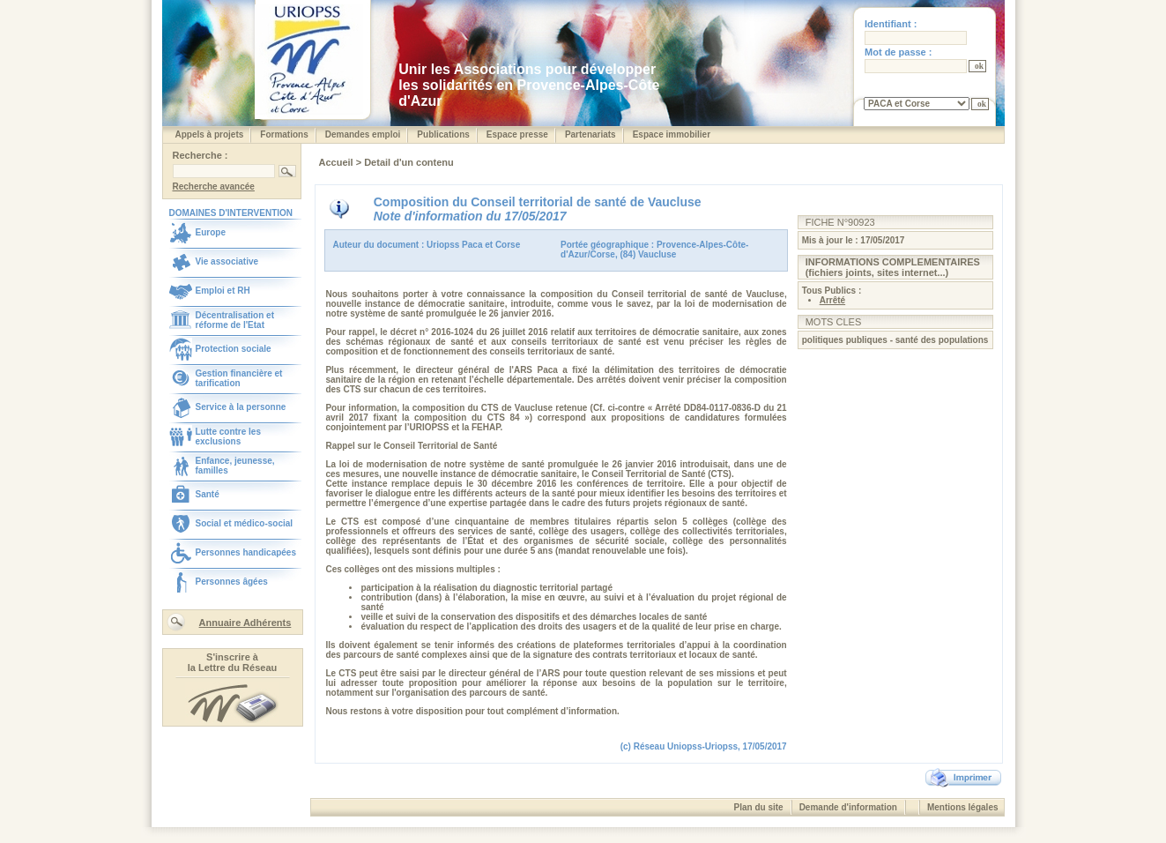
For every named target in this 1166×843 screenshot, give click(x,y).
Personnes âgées (232, 581)
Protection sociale (233, 349)
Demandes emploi (363, 134)
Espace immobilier (671, 134)
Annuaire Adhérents (245, 622)
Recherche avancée (214, 186)
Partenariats (590, 134)
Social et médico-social (244, 523)
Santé (207, 494)
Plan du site (759, 807)
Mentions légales (963, 807)
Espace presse (517, 134)
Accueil (337, 162)
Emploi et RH (223, 290)
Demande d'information (848, 807)
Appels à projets (209, 134)
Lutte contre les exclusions (228, 436)
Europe (211, 232)
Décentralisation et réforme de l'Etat (235, 320)
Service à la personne (241, 407)
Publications (443, 134)
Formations (284, 134)
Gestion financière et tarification (239, 378)
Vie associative (227, 261)
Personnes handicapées (246, 552)
